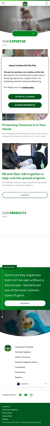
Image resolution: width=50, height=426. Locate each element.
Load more (25, 195)
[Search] (3, 3)
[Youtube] (25, 395)
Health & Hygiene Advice (26, 362)
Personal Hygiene (23, 352)
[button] (31, 384)
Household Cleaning (24, 347)
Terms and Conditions (10, 410)
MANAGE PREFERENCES (25, 105)
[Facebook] (20, 395)
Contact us (6, 406)
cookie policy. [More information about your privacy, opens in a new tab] (28, 87)
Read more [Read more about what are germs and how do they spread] (25, 303)
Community (20, 367)
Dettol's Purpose (22, 357)
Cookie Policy (7, 416)
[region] (25, 85)
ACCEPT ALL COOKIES (25, 97)
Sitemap (5, 419)
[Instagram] (31, 395)
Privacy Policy (7, 413)
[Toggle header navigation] (46, 3)
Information (20, 372)
